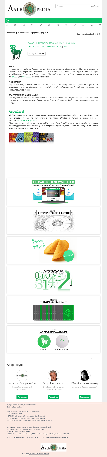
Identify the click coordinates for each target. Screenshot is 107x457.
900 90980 (26, 77)
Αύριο (42, 47)
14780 (14, 77)
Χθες (29, 47)
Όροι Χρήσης (45, 437)
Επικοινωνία (55, 437)
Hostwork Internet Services (39, 454)
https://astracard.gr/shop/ (27, 121)
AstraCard (16, 111)
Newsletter (64, 437)
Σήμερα (36, 47)
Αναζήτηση (95, 6)
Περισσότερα (22, 397)
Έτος (65, 47)
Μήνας (59, 47)
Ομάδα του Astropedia (84, 34)
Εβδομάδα (50, 47)
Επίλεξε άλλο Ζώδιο (36, 54)
